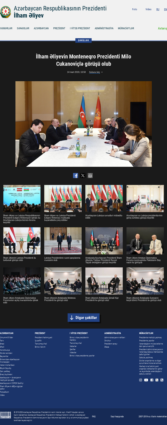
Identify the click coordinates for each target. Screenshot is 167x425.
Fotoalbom (4, 392)
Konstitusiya (5, 350)
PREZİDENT (59, 28)
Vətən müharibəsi (7, 365)
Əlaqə (106, 347)
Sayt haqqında (117, 416)
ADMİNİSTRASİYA (104, 28)
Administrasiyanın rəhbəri (114, 337)
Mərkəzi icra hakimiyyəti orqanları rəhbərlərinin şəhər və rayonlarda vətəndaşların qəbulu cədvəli (150, 370)
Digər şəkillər (86, 317)
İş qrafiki (38, 340)
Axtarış (162, 28)
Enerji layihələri (6, 374)
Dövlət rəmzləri (6, 353)
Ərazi (2, 344)
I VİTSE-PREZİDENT (80, 28)
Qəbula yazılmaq (146, 357)
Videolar (73, 352)
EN (165, 9)
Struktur (107, 340)
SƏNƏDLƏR (23, 28)
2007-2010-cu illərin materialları (153, 416)
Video (148, 9)
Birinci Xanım (40, 347)
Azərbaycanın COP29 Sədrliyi (11, 383)
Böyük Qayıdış (5, 368)
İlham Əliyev (29, 15)
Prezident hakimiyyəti (43, 337)
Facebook (155, 15)
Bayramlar (4, 356)
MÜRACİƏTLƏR (126, 28)
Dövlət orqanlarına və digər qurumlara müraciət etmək (150, 361)
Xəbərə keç (94, 72)
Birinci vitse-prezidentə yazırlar (82, 355)
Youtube (150, 15)
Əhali (2, 347)
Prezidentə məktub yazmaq (150, 337)
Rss (165, 15)
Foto (134, 9)
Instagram (144, 15)
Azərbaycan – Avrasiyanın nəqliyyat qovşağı (10, 378)
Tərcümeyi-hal (41, 344)
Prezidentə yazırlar (146, 340)
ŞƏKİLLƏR (83, 40)
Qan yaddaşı (5, 371)
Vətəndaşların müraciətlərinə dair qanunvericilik (151, 345)
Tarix (2, 340)
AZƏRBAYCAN (41, 28)
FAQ (94, 416)
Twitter (160, 15)
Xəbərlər (73, 346)
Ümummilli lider (6, 337)
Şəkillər (73, 349)
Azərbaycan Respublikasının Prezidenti (60, 8)
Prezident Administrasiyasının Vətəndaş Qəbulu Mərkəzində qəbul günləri (151, 351)
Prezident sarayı (110, 344)
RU (157, 9)
